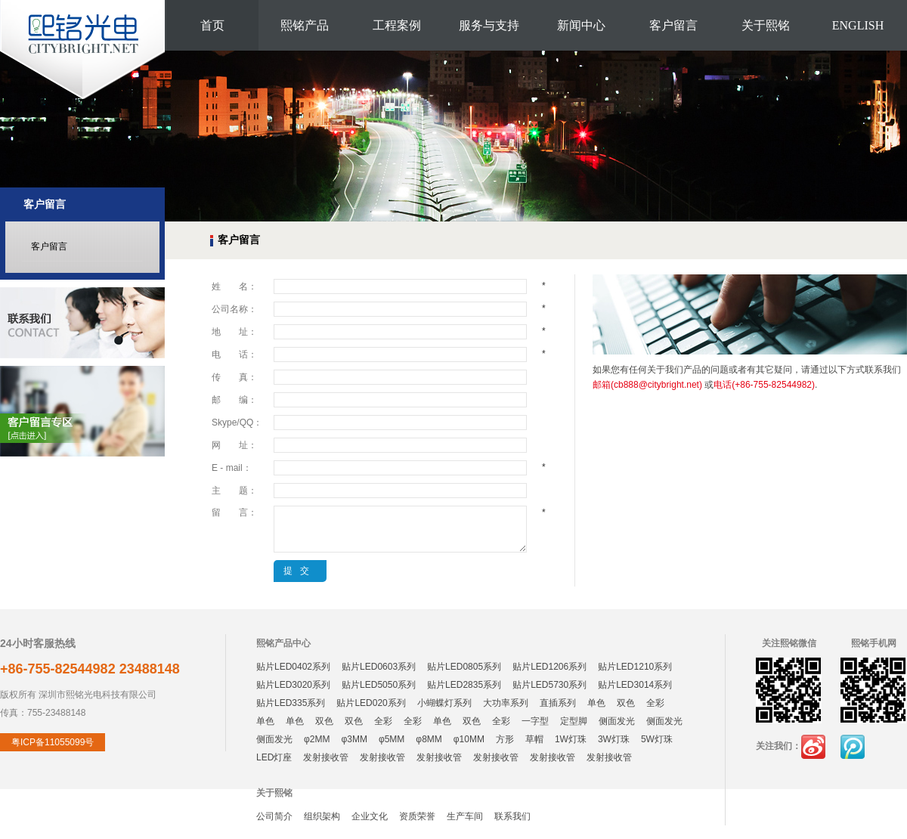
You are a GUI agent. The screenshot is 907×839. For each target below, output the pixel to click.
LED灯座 (274, 757)
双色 (626, 703)
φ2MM (317, 739)
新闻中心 (581, 25)
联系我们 (512, 816)
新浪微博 (813, 747)
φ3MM (354, 739)
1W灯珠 (571, 739)
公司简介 (274, 816)
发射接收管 (325, 757)
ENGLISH (858, 25)
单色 (596, 703)
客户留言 (673, 25)
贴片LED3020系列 (293, 685)
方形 (505, 739)
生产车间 (465, 816)
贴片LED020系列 (370, 703)
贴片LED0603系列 (379, 666)
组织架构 (322, 816)
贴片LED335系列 (290, 703)
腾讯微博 (852, 747)
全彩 (655, 703)
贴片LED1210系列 (635, 666)
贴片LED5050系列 (379, 685)
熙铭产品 (304, 25)
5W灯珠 (657, 739)
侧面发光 (617, 721)
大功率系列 (505, 703)
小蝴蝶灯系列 (444, 703)
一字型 (535, 721)
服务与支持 (489, 25)
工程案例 (397, 25)
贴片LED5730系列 (549, 685)
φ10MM (469, 739)
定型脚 (573, 721)
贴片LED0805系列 (464, 666)
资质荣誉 (417, 816)
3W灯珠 (614, 739)
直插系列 (558, 703)
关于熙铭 (765, 25)
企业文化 (369, 816)
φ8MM (428, 739)
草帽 (534, 739)
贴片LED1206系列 (549, 666)
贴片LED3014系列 (635, 685)
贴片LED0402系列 (293, 666)
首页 (212, 25)
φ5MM (391, 739)
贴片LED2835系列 (464, 685)
